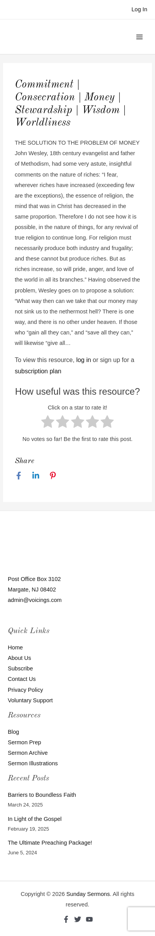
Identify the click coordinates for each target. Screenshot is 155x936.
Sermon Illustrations (33, 763)
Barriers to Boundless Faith (42, 795)
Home (15, 647)
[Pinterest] (53, 475)
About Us (19, 658)
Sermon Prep (24, 742)
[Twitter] (77, 919)
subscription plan (38, 371)
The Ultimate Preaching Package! (50, 843)
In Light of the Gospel (35, 819)
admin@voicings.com (35, 600)
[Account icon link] (139, 9)
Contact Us (22, 679)
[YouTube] (89, 919)
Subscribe (20, 668)
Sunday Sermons (88, 894)
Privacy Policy (25, 690)
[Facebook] (19, 475)
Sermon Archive (28, 753)
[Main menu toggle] (139, 36)
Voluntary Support (30, 700)
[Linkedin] (36, 475)
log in (83, 360)
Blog (13, 732)
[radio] (47, 423)
